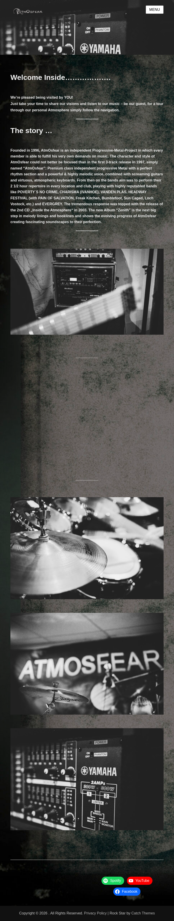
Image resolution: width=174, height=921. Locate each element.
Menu (154, 10)
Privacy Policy (95, 913)
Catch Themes (143, 913)
